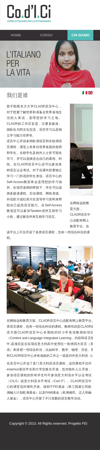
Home (16, 35)
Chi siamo (80, 35)
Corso (46, 35)
